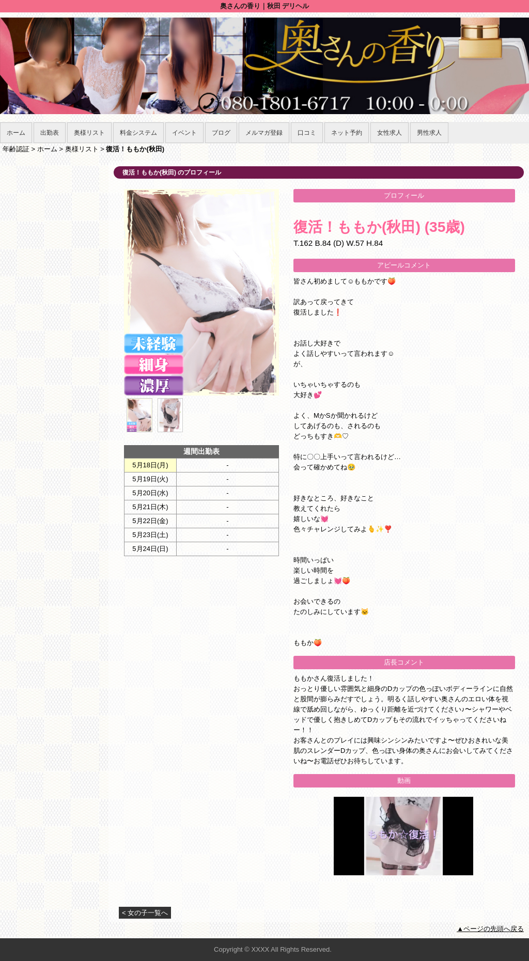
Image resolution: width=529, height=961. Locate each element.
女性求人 (389, 132)
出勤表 (49, 132)
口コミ (307, 132)
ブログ (221, 132)
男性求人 (429, 132)
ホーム (16, 132)
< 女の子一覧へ (145, 913)
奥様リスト (89, 132)
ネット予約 (346, 132)
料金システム (138, 132)
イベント (184, 132)
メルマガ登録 (264, 132)
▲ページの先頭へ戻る (490, 929)
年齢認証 (16, 149)
